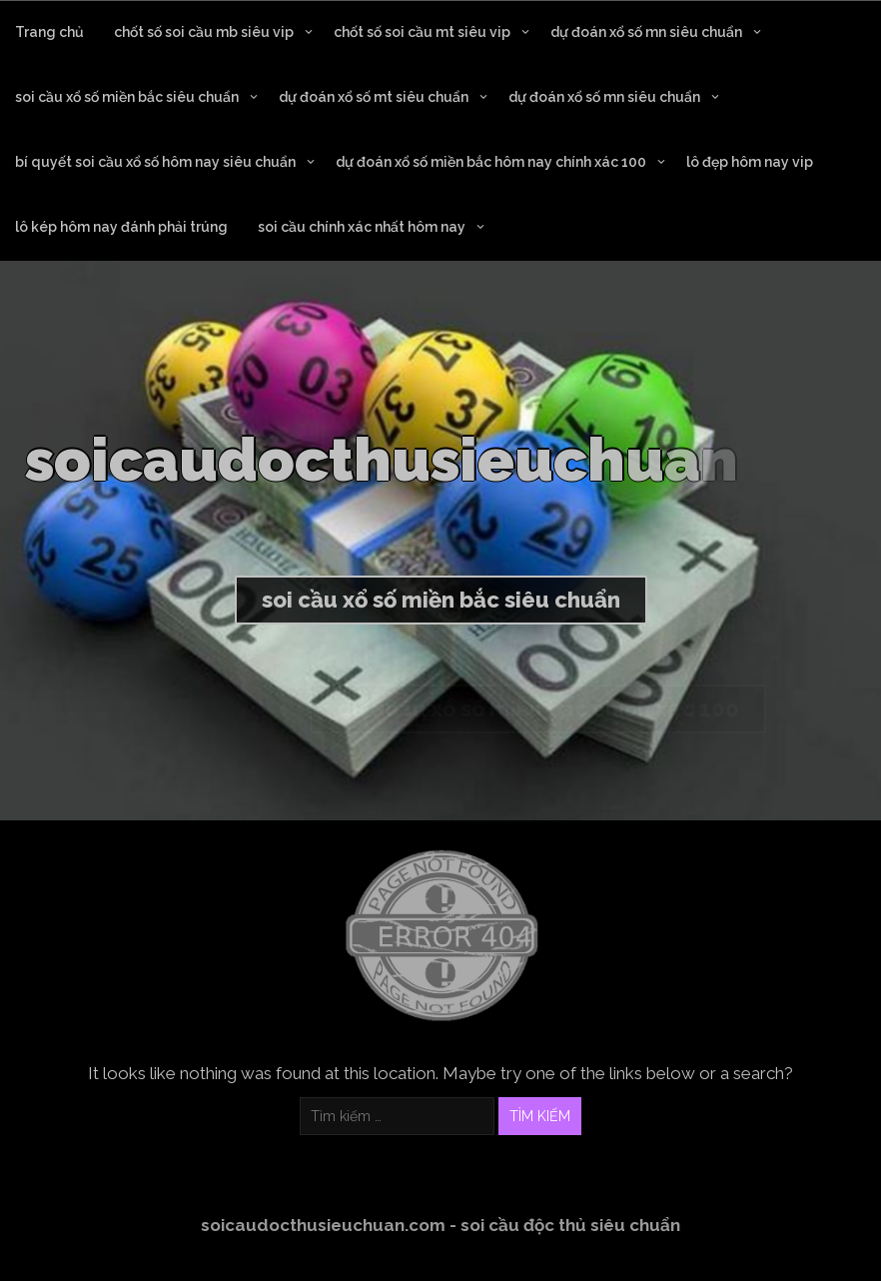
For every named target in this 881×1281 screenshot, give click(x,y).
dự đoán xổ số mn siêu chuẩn (646, 32)
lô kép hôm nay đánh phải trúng (121, 227)
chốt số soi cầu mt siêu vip (422, 32)
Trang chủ (49, 32)
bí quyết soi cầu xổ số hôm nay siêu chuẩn (155, 162)
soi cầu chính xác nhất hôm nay (361, 227)
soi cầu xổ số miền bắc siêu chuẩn (127, 97)
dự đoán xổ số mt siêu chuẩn (373, 97)
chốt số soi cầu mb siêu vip (204, 32)
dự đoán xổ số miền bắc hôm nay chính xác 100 (491, 162)
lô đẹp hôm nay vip (749, 162)
